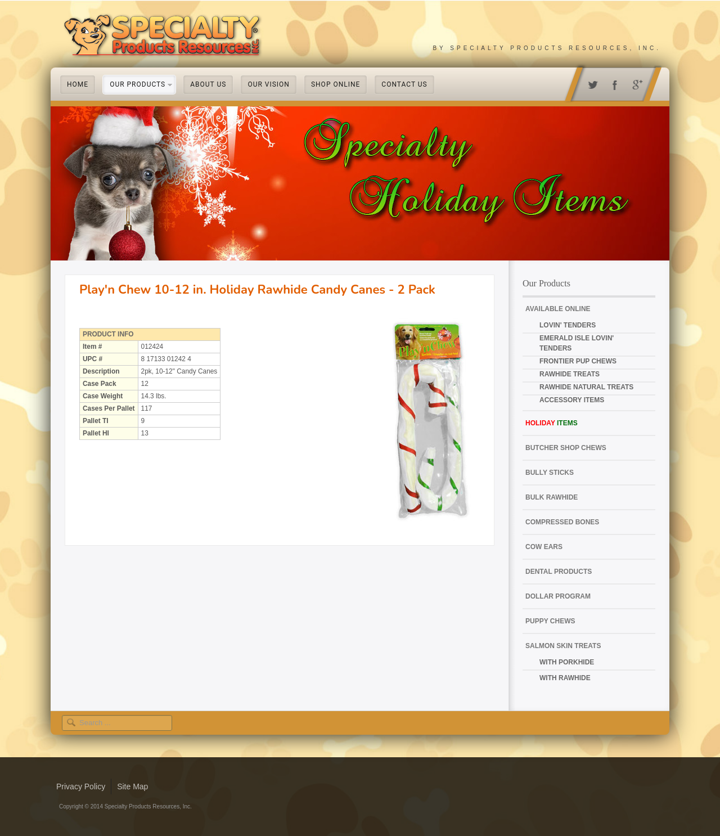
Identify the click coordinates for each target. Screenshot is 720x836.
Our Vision (269, 84)
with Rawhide (565, 678)
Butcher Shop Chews (565, 448)
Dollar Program (558, 596)
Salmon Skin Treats (563, 646)
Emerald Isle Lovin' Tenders (576, 343)
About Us (208, 84)
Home (77, 84)
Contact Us (404, 84)
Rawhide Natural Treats (586, 387)
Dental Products (558, 572)
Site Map (132, 786)
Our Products (137, 84)
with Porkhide (566, 662)
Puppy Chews (550, 621)
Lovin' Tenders (567, 325)
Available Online (558, 309)
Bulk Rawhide (551, 497)
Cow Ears (543, 547)
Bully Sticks (549, 473)
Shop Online (335, 84)
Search (73, 715)
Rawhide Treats (569, 374)
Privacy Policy (80, 786)
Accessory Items (571, 400)
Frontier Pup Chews (577, 361)
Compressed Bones (562, 522)
